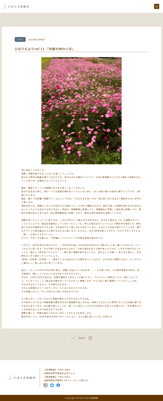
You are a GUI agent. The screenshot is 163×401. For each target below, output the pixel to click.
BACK (82, 337)
